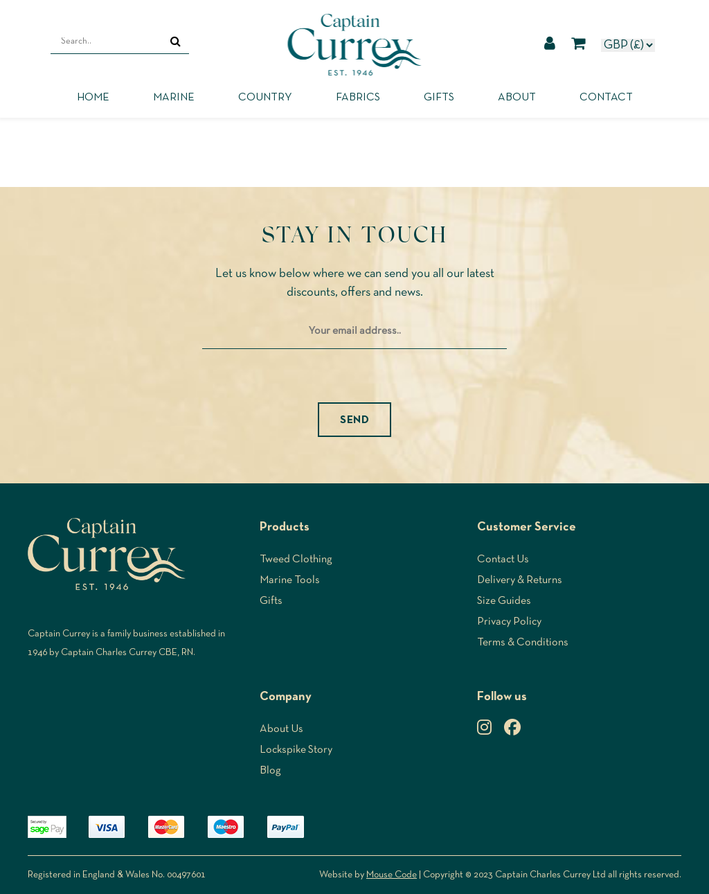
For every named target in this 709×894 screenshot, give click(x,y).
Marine (174, 97)
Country (265, 97)
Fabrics (358, 97)
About (517, 97)
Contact (606, 97)
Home (93, 97)
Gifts (439, 97)
